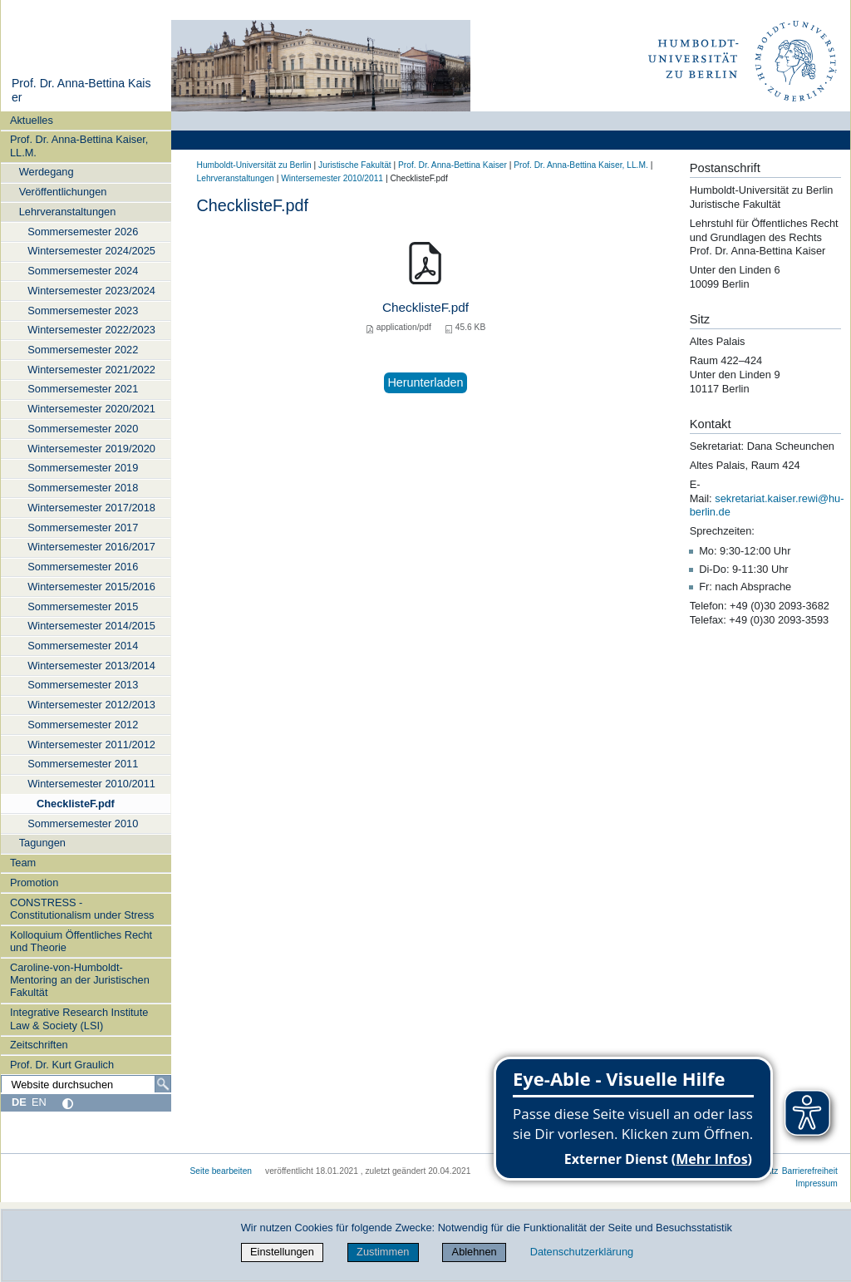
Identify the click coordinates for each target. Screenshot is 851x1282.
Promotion (34, 882)
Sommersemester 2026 (82, 231)
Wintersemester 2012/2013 (91, 704)
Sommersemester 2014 (82, 645)
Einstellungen (282, 1251)
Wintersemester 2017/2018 (91, 507)
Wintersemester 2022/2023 (91, 329)
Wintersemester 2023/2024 (91, 290)
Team (23, 862)
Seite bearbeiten (221, 1171)
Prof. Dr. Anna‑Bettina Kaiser (452, 165)
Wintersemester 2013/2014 (91, 665)
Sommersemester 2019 (82, 467)
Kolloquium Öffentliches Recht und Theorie (81, 941)
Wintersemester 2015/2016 (91, 586)
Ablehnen (474, 1251)
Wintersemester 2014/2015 (91, 625)
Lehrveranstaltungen (67, 211)
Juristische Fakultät (354, 165)
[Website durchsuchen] (85, 1084)
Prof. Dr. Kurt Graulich (62, 1064)
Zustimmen (383, 1251)
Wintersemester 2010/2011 (91, 783)
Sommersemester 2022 (82, 349)
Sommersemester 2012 (82, 724)
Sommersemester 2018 (82, 487)
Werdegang (46, 171)
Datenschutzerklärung (581, 1251)
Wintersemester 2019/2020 (91, 448)
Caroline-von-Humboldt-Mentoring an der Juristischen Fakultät (80, 980)
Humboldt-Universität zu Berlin (254, 165)
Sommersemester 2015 (82, 606)
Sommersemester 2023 (82, 310)
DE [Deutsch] (19, 1102)
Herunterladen (425, 382)
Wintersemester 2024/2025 (91, 250)
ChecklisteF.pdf (76, 803)
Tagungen (42, 842)
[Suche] (163, 1084)
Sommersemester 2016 (82, 566)
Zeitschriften (39, 1044)
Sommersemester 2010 (82, 823)
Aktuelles (31, 120)
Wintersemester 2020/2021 (91, 408)
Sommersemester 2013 (82, 684)
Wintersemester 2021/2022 (91, 369)
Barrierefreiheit (810, 1171)
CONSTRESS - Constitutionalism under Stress (82, 908)
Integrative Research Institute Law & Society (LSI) (79, 1018)
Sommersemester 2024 (82, 270)
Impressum (816, 1183)
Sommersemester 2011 (82, 763)
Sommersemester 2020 (82, 428)
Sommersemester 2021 (82, 388)
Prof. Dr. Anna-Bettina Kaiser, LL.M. (79, 145)
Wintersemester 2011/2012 (91, 744)
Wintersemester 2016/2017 (91, 546)
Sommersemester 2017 (82, 527)
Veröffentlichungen (63, 191)
